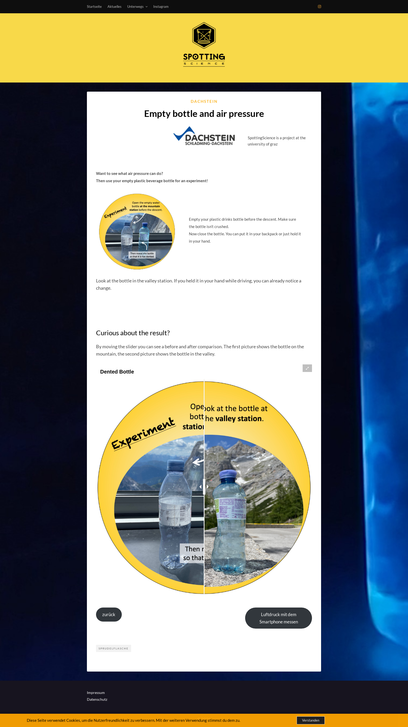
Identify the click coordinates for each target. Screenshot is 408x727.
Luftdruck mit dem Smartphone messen (278, 618)
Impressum (96, 692)
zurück (108, 614)
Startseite (94, 6)
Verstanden (310, 720)
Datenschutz (97, 699)
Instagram (161, 6)
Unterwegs (135, 6)
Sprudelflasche (114, 648)
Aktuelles (114, 6)
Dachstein (204, 101)
